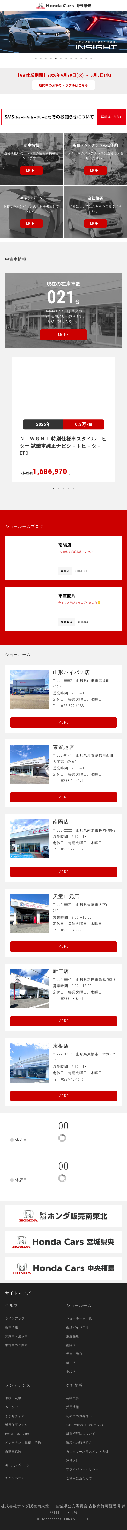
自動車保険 (13, 1451)
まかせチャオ (15, 1416)
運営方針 (72, 1460)
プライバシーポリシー (82, 1469)
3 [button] (45, 58)
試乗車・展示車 (16, 1336)
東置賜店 (72, 1336)
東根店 (71, 1372)
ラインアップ (15, 1318)
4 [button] (50, 58)
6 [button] (61, 58)
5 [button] (55, 58)
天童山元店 (74, 1354)
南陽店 (71, 1345)
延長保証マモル (16, 1425)
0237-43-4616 (72, 1079)
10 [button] (81, 58)
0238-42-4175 (72, 781)
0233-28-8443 (72, 999)
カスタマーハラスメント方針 (87, 1451)
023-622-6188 (72, 706)
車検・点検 (13, 1398)
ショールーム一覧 (79, 1318)
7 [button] (66, 58)
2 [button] (40, 58)
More (63, 722)
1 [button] (35, 58)
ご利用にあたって (79, 1478)
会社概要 (72, 1398)
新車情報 (11, 1327)
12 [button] (91, 58)
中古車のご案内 (16, 1345)
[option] (63, 32)
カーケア (11, 1407)
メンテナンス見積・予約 (23, 1442)
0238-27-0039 (72, 849)
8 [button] (71, 58)
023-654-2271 (72, 930)
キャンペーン (15, 1478)
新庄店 (71, 1363)
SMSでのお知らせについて (85, 1425)
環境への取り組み (79, 1442)
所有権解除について (81, 1433)
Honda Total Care (17, 1433)
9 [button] (76, 58)
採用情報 (72, 1407)
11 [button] (86, 58)
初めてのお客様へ (79, 1416)
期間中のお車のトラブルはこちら (63, 85)
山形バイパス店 (77, 1327)
